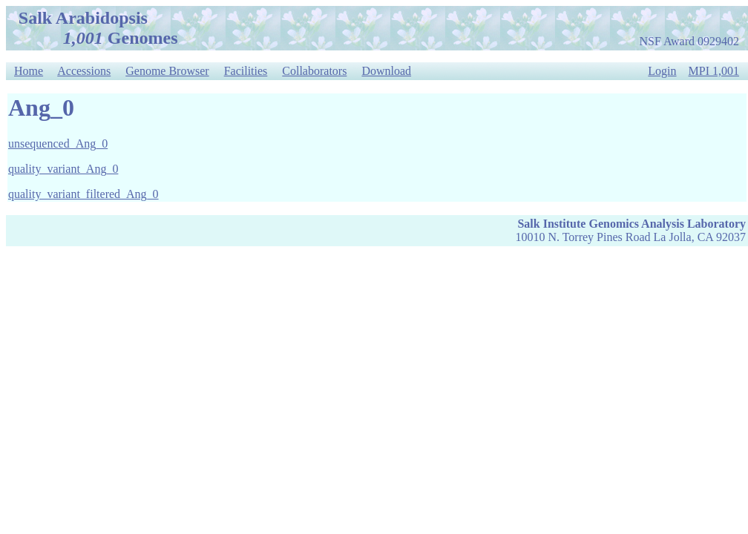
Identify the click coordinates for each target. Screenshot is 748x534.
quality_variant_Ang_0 (63, 168)
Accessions (84, 71)
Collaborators (314, 71)
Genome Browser (167, 71)
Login (662, 71)
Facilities (246, 71)
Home (28, 71)
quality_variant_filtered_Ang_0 (83, 194)
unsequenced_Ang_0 (58, 143)
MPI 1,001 (714, 71)
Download (386, 71)
